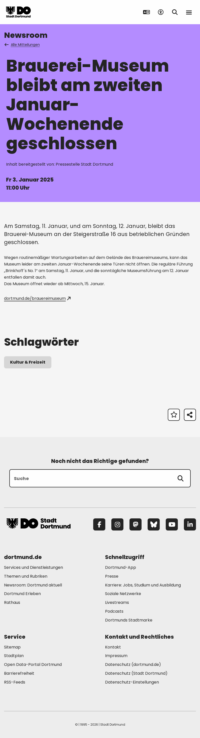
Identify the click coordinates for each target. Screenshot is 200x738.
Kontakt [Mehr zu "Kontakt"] (113, 647)
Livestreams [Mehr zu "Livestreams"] (117, 602)
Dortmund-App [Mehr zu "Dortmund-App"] (120, 567)
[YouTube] (172, 524)
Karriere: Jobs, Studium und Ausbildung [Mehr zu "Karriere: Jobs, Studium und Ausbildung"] (143, 585)
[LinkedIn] (190, 524)
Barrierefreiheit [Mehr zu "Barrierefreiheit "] (19, 673)
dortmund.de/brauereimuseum (37, 298)
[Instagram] (117, 524)
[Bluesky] (154, 524)
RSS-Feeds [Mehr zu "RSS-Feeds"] (14, 682)
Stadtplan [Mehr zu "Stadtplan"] (14, 656)
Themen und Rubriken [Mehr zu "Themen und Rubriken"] (25, 576)
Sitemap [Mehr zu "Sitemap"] (12, 647)
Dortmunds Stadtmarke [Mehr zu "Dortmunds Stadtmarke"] (128, 620)
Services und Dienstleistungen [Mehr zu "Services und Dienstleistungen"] (33, 567)
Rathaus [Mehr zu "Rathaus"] (12, 602)
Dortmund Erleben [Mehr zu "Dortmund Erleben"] (22, 594)
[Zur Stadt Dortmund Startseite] (38, 12)
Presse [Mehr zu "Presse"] (111, 576)
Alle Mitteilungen (22, 44)
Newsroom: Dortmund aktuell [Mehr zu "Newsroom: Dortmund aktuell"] (33, 585)
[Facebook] (99, 524)
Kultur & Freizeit (27, 362)
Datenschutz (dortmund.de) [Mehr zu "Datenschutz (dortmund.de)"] (133, 664)
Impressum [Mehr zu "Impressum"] (116, 656)
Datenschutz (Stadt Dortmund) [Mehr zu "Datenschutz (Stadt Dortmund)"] (136, 673)
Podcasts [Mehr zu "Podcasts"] (114, 611)
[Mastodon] (135, 524)
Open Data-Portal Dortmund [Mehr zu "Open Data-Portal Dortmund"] (33, 664)
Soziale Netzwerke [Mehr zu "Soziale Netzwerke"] (123, 594)
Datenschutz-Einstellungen (132, 682)
